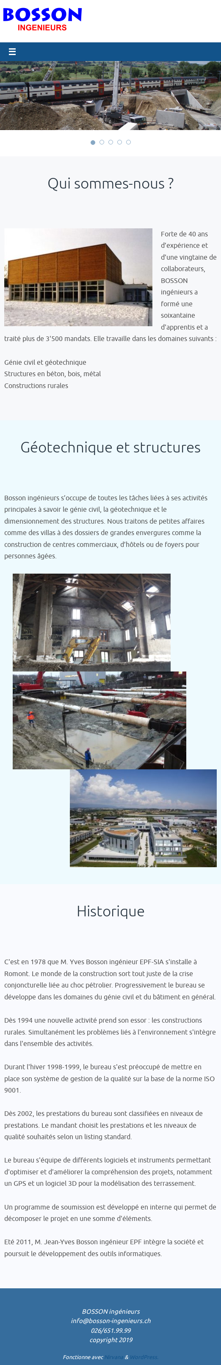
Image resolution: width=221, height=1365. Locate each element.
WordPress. (144, 1357)
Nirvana (113, 1357)
